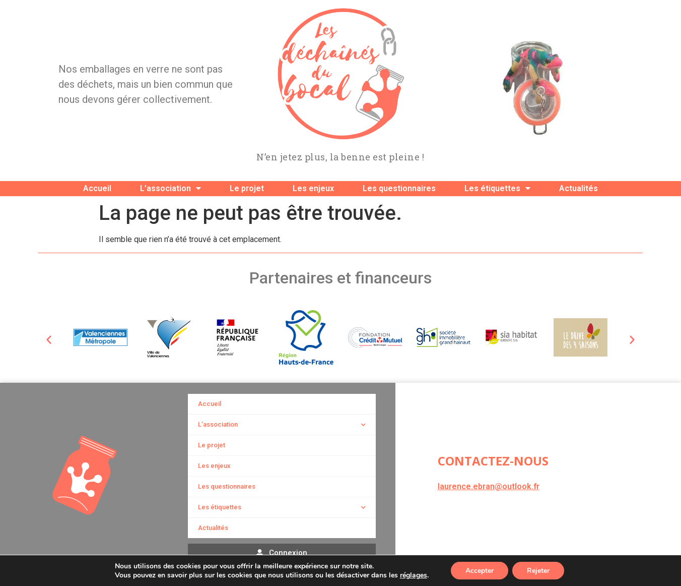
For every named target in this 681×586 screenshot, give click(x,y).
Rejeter (538, 570)
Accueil (97, 188)
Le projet (247, 188)
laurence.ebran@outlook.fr (488, 486)
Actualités (578, 188)
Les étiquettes (497, 188)
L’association (170, 188)
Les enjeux (313, 188)
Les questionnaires (399, 188)
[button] (48, 339)
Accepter (479, 570)
